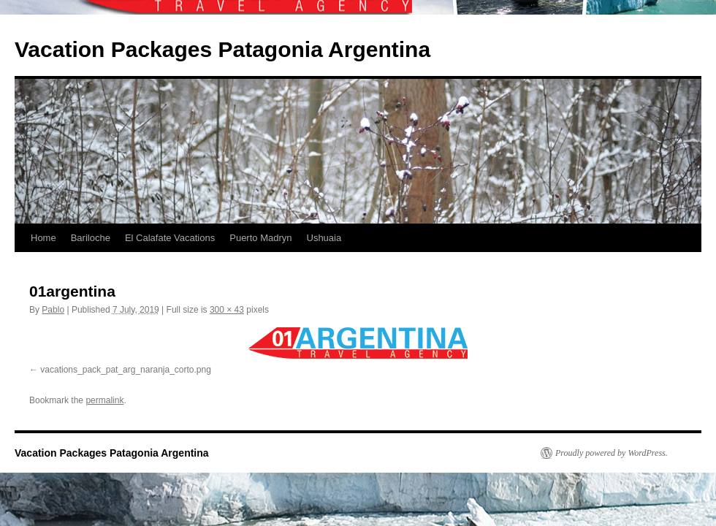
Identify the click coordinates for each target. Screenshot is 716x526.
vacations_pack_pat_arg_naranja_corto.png (125, 370)
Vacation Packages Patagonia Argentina (222, 49)
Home (43, 237)
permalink (104, 400)
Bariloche (90, 237)
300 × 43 (227, 310)
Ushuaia (324, 237)
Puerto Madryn (260, 237)
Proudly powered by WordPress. (611, 453)
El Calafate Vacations (170, 237)
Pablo (53, 310)
